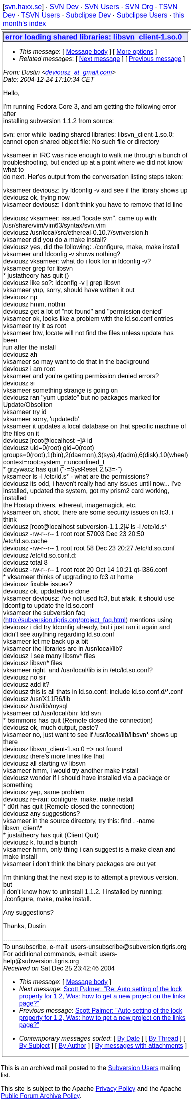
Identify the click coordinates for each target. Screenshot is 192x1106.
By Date (128, 1038)
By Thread (163, 1038)
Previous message (155, 58)
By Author (72, 1045)
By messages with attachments (139, 1045)
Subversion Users (133, 1068)
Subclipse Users (142, 15)
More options (135, 51)
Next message (99, 58)
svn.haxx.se (23, 7)
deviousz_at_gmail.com (78, 72)
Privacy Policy (115, 1088)
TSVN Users (40, 15)
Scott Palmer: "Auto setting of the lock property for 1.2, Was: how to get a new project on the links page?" (102, 1017)
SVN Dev (63, 7)
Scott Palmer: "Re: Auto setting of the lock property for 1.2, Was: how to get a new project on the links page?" (102, 996)
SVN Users (101, 7)
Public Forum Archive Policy (40, 1095)
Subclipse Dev (88, 15)
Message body (86, 51)
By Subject (34, 1045)
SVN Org (139, 7)
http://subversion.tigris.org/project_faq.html (65, 620)
